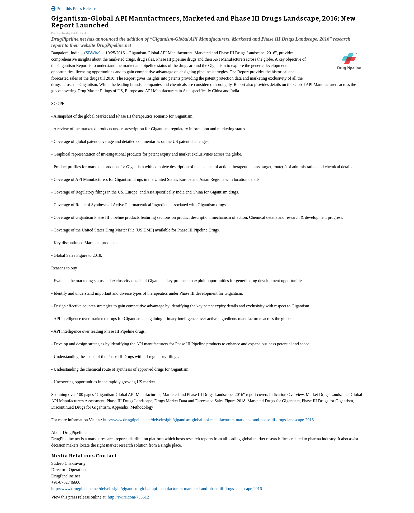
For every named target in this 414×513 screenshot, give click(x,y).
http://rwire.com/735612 (128, 497)
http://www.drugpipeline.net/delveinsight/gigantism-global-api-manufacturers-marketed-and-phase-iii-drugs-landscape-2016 (208, 420)
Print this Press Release (73, 8)
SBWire (92, 53)
